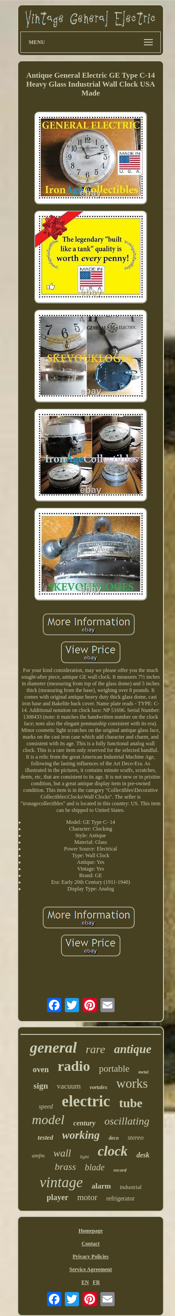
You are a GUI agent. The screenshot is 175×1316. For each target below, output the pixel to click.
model (48, 1119)
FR (96, 1282)
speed (46, 1106)
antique (132, 1049)
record (119, 1170)
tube (131, 1103)
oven (41, 1069)
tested (45, 1137)
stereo (135, 1137)
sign (40, 1085)
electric (86, 1101)
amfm (38, 1155)
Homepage (91, 1231)
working (81, 1135)
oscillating (126, 1121)
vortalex (98, 1087)
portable (114, 1068)
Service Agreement (90, 1269)
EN (85, 1282)
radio (74, 1066)
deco (114, 1138)
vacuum (69, 1086)
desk (142, 1155)
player (57, 1197)
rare (95, 1049)
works (132, 1083)
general (53, 1047)
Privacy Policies (91, 1256)
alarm (101, 1186)
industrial (131, 1187)
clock (112, 1151)
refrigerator (120, 1198)
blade (94, 1167)
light (84, 1156)
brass (65, 1166)
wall (62, 1153)
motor (87, 1197)
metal (143, 1071)
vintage (61, 1182)
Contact (91, 1243)
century (84, 1123)
